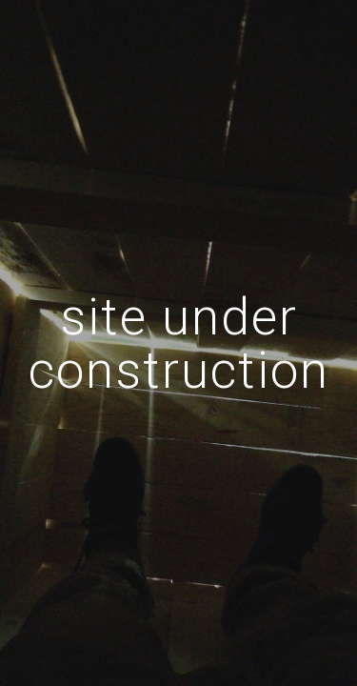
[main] (179, 343)
